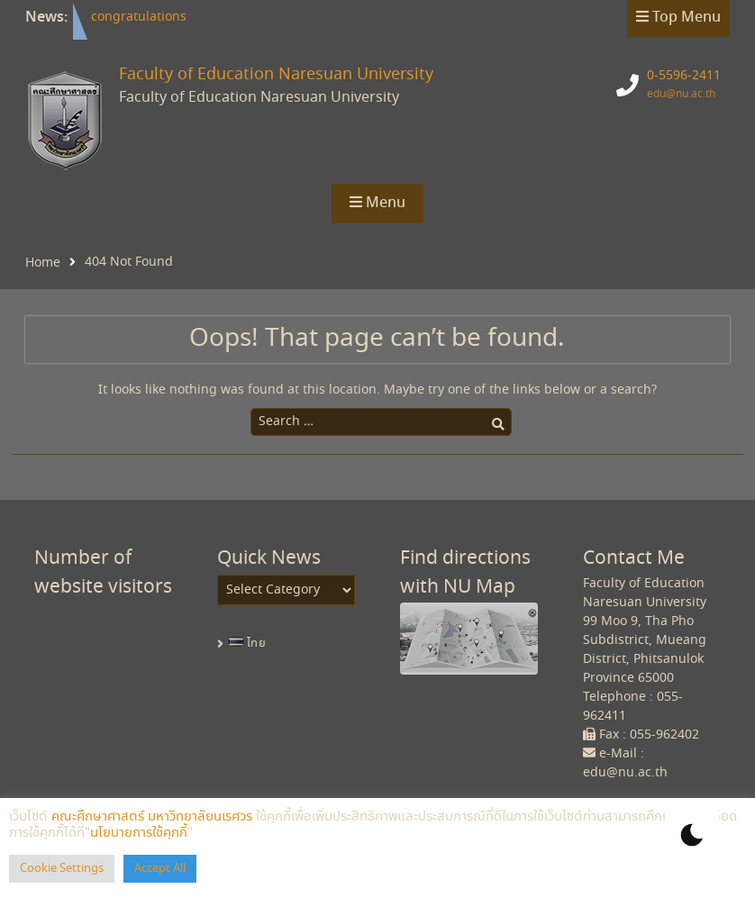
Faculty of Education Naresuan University (276, 74)
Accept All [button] (160, 868)
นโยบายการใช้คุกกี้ (138, 833)
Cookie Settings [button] (62, 868)
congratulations (138, 17)
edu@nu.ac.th (681, 94)
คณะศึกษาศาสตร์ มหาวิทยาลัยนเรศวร (151, 817)
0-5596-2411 (684, 76)
